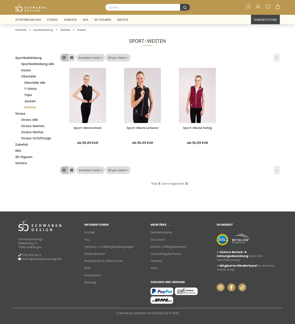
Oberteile (28, 76)
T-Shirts (30, 89)
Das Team (157, 240)
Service (122, 20)
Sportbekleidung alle (37, 64)
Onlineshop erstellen (131, 313)
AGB (87, 268)
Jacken (30, 101)
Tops (28, 95)
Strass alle (29, 120)
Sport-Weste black (87, 128)
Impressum (92, 275)
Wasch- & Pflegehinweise (168, 247)
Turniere (156, 261)
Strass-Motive (32, 132)
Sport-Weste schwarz (143, 128)
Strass (52, 20)
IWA (85, 20)
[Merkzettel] (268, 7)
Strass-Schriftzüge (36, 138)
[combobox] (90, 57)
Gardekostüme (265, 20)
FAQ (87, 240)
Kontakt (89, 232)
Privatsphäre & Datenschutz (103, 261)
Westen (30, 107)
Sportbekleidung (28, 20)
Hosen (26, 70)
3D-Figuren (102, 20)
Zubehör (70, 20)
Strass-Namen (32, 126)
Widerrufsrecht (94, 254)
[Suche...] (185, 7)
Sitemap (90, 282)
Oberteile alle (34, 83)
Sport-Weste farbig (197, 128)
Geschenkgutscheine (165, 254)
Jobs (153, 268)
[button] (258, 7)
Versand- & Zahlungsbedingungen (109, 247)
